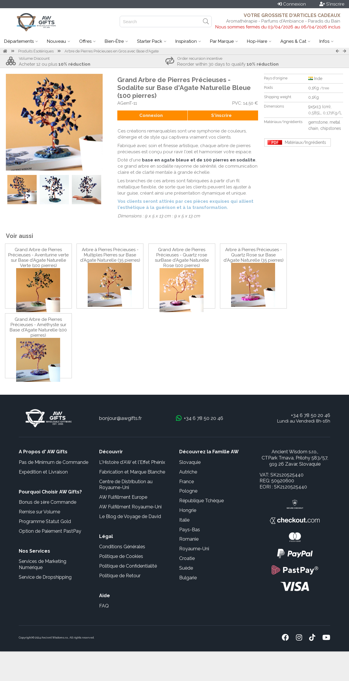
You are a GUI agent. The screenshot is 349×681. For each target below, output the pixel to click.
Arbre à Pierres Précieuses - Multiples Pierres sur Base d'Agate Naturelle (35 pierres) (110, 255)
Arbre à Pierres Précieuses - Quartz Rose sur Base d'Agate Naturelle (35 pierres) (253, 255)
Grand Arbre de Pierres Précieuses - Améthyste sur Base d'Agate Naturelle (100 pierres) (38, 327)
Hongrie (187, 510)
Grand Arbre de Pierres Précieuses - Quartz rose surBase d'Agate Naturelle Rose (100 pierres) (182, 257)
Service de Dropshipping (45, 577)
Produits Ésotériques (36, 51)
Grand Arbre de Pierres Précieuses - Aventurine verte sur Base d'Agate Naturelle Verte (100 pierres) (38, 257)
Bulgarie (188, 577)
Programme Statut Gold (45, 521)
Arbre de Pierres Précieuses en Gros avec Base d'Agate (112, 51)
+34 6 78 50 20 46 (310, 415)
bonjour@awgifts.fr (120, 418)
